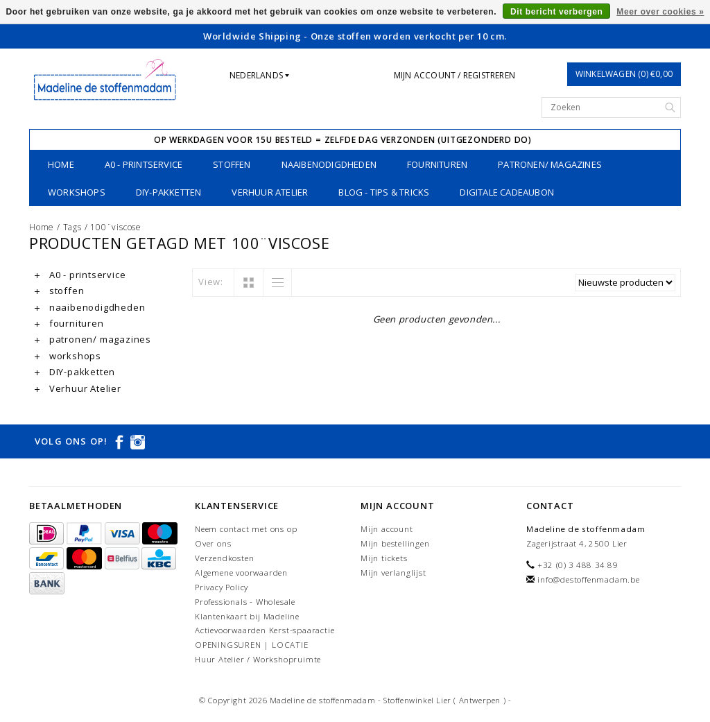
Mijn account (387, 529)
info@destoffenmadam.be (588, 579)
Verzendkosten (224, 558)
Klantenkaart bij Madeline (247, 616)
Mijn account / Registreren (454, 75)
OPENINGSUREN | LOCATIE (252, 644)
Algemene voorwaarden (241, 572)
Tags (72, 227)
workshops (76, 192)
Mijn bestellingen (395, 543)
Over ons (213, 543)
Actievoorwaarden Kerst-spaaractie (264, 630)
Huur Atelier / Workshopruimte (258, 659)
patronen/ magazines (550, 164)
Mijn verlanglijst (393, 572)
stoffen (231, 164)
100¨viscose (115, 227)
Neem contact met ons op (246, 529)
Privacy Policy (221, 587)
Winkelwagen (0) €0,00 (624, 74)
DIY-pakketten (169, 192)
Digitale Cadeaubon (507, 192)
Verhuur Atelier (270, 192)
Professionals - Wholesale (245, 601)
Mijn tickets (384, 558)
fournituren (437, 164)
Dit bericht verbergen (556, 12)
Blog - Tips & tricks (383, 192)
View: (210, 281)
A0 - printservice (143, 164)
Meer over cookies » (660, 12)
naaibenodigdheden (329, 164)
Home (61, 164)
